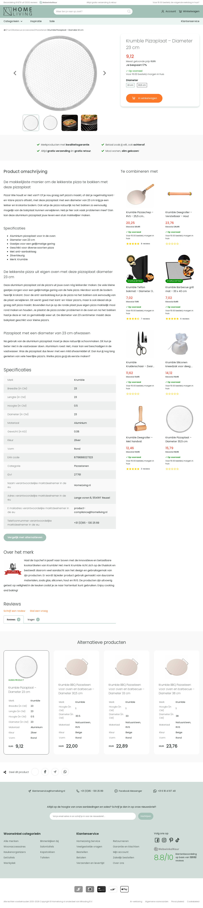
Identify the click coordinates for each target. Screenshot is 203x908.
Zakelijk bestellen (123, 857)
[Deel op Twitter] (35, 772)
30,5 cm (142, 85)
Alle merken (11, 841)
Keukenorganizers (15, 852)
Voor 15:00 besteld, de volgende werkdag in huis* (176, 2)
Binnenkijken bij (49, 841)
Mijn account (121, 852)
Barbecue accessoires (23, 30)
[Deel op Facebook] (45, 772)
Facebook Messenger (130, 791)
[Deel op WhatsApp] (65, 772)
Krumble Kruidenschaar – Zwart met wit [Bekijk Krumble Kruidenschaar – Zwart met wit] (140, 362)
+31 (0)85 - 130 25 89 (92, 791)
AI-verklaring (136, 901)
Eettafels (9, 857)
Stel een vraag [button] (39, 611)
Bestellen (82, 852)
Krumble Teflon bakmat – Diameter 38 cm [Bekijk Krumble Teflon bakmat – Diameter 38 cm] (140, 287)
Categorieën (11, 21)
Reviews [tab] (11, 619)
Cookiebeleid (193, 901)
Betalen (81, 857)
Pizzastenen (41, 30)
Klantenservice (190, 21)
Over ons (118, 863)
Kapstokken (47, 852)
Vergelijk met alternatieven (25, 537)
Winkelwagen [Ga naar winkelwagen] (190, 11)
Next (104, 73)
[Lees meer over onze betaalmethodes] (78, 889)
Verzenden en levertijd (90, 863)
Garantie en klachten (126, 846)
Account (171, 11)
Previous (15, 73)
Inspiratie (36, 21)
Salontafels (47, 846)
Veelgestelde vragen (89, 846)
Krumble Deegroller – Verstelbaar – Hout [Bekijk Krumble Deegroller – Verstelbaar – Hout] (179, 212)
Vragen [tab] (31, 619)
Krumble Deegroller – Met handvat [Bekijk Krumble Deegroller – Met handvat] (140, 438)
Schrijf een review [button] (14, 611)
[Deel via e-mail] (55, 772)
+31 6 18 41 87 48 (167, 791)
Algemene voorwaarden (156, 901)
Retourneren (121, 841)
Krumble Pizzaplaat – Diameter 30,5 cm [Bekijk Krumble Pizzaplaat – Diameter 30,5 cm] (179, 438)
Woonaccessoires (15, 846)
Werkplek (10, 863)
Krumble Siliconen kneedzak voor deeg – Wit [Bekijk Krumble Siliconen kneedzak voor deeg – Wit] (179, 362)
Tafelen (44, 857)
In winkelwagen (147, 98)
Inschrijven (146, 816)
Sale (52, 21)
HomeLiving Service (88, 841)
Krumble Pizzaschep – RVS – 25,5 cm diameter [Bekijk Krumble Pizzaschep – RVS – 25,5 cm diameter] (140, 212)
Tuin (9, 30)
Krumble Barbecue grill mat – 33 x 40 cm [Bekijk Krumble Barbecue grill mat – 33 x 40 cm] (179, 287)
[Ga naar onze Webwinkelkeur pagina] (47, 2)
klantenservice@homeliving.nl (48, 791)
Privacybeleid (177, 901)
